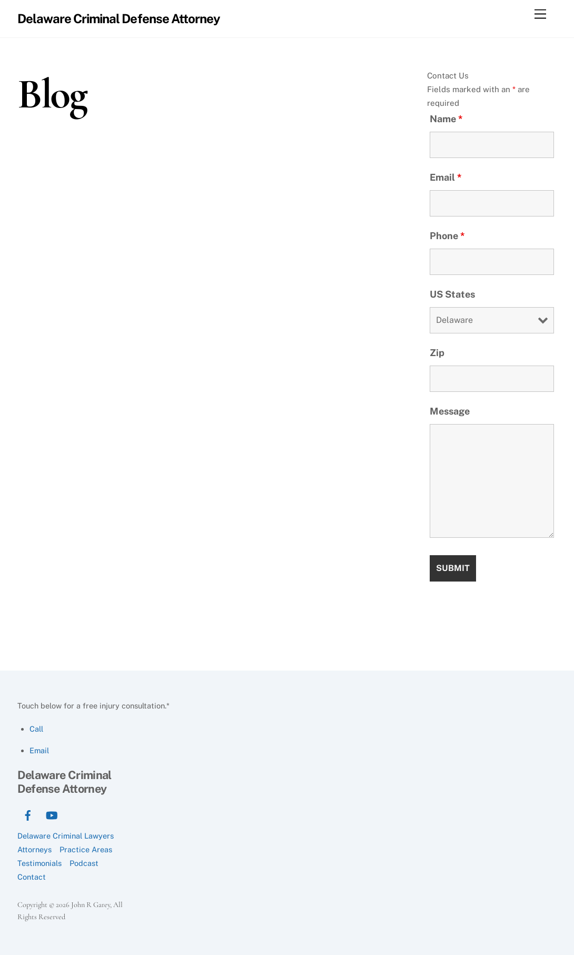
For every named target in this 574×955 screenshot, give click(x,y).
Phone (447, 235)
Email (446, 177)
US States (452, 294)
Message (450, 411)
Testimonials (39, 863)
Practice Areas (86, 849)
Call (36, 728)
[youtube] (51, 814)
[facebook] (27, 814)
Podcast (84, 863)
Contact (31, 876)
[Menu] (540, 14)
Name (446, 118)
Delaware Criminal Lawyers (65, 835)
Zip (437, 352)
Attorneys (34, 849)
